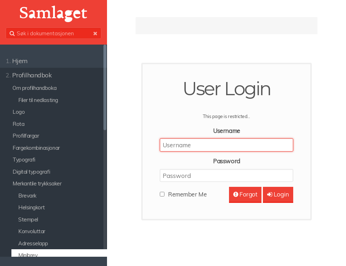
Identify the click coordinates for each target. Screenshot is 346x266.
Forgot (245, 194)
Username (226, 130)
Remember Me (187, 194)
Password (226, 161)
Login (278, 194)
